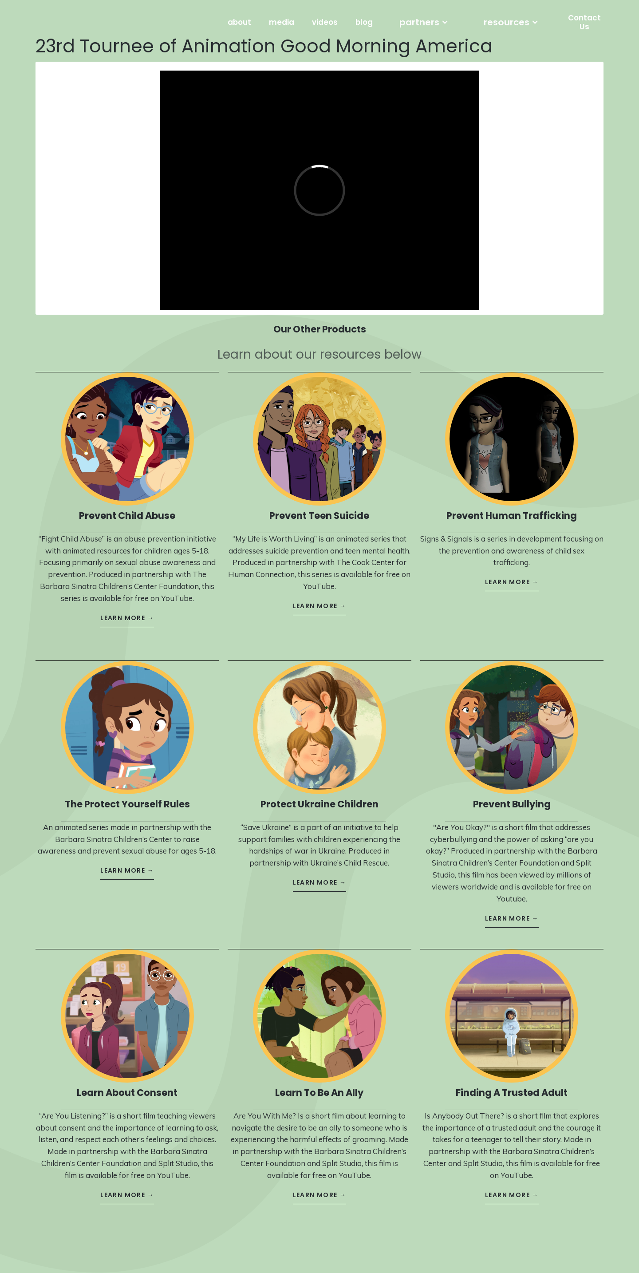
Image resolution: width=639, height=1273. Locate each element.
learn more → (127, 609)
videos (325, 22)
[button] (423, 22)
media (281, 22)
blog (364, 22)
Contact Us (584, 22)
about (239, 22)
